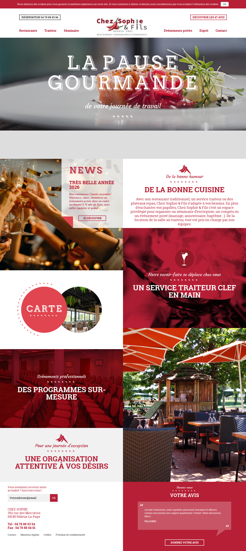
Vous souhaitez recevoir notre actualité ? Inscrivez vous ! (27, 489)
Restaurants (28, 30)
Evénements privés (178, 30)
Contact (221, 30)
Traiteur (50, 30)
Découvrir (208, 17)
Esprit (203, 30)
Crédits (47, 534)
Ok (224, 4)
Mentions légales (30, 534)
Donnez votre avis (185, 542)
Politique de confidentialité (70, 534)
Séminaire (71, 30)
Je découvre (92, 218)
